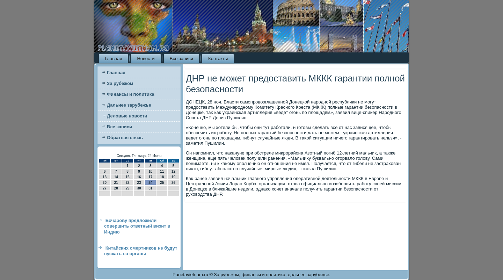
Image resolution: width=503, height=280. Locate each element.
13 (105, 177)
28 (116, 188)
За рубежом (120, 83)
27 (105, 188)
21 (116, 183)
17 (150, 177)
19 (173, 177)
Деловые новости (127, 116)
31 (150, 188)
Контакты (218, 58)
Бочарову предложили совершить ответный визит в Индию (137, 226)
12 (173, 171)
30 (139, 188)
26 (173, 183)
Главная (113, 58)
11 (162, 171)
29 (128, 188)
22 (128, 183)
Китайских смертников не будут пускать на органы (140, 250)
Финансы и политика (130, 94)
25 (162, 183)
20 (105, 183)
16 (139, 177)
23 (139, 183)
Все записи (181, 58)
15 (128, 177)
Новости (145, 58)
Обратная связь (125, 137)
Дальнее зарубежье (129, 105)
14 (116, 177)
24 (150, 183)
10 (150, 171)
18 (162, 177)
